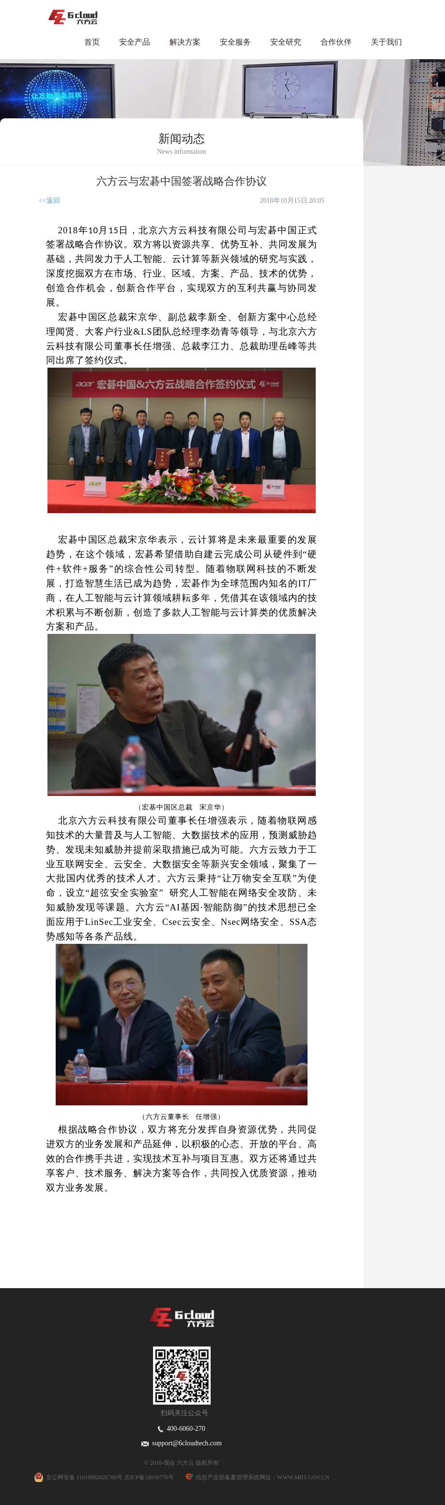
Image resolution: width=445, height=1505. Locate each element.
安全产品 (134, 42)
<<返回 (49, 200)
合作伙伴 (336, 42)
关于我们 (386, 42)
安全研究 (285, 42)
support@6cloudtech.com (181, 1443)
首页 (92, 42)
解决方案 (184, 42)
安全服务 (235, 42)
